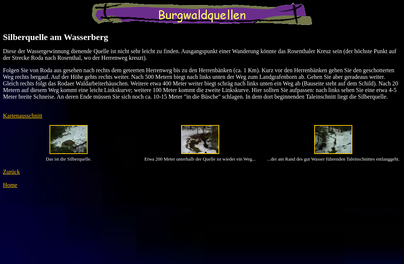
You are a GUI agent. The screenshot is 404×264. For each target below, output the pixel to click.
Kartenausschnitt (23, 116)
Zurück (11, 172)
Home (10, 185)
